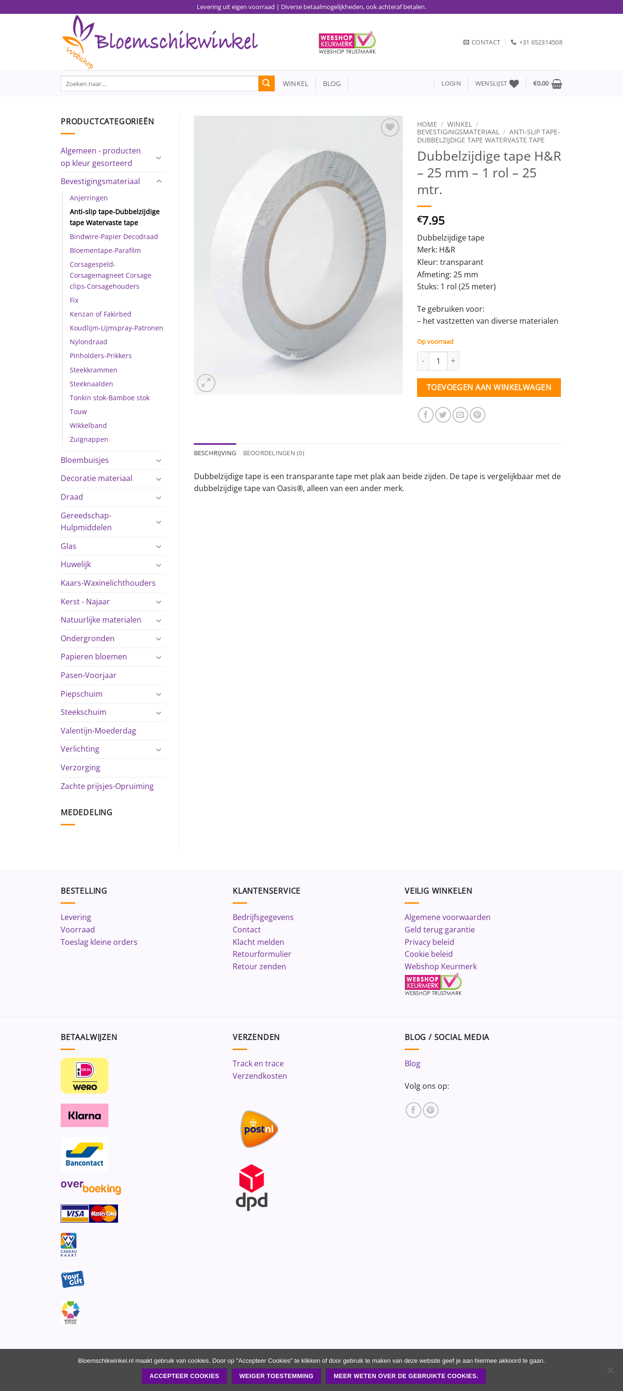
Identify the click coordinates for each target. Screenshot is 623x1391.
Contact (247, 929)
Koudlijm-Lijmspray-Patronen (116, 327)
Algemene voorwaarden (448, 917)
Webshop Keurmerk (441, 966)
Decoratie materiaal (96, 478)
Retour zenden (259, 966)
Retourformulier (262, 954)
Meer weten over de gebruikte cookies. (405, 1376)
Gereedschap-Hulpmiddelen (86, 521)
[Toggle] (159, 157)
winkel (292, 83)
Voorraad (78, 929)
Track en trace (258, 1063)
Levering (76, 917)
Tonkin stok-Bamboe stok (110, 397)
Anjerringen (89, 197)
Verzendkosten (260, 1076)
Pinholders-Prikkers (101, 355)
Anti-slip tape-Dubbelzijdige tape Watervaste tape (115, 217)
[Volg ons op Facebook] (413, 1110)
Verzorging (80, 767)
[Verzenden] (266, 84)
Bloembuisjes (85, 460)
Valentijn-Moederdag (98, 730)
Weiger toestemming (276, 1376)
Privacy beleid (429, 942)
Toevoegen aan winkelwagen (489, 387)
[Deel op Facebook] (426, 415)
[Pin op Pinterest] (477, 415)
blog (332, 83)
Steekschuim (84, 712)
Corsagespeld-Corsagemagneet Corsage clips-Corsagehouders (110, 275)
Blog (412, 1063)
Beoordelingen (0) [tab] (273, 453)
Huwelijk (76, 564)
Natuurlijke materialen (101, 619)
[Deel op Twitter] (443, 415)
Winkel (459, 124)
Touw (78, 411)
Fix (74, 300)
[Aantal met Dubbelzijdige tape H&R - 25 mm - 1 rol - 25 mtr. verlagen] (423, 361)
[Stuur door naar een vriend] (460, 415)
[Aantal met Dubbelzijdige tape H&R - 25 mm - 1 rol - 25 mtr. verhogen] (453, 361)
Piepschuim (82, 694)
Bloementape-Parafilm (105, 250)
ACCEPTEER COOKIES (184, 1376)
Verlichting (80, 749)
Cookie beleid (429, 954)
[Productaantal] (438, 361)
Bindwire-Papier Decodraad (114, 236)
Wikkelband (88, 425)
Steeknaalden (91, 383)
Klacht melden (258, 942)
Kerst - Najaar (85, 601)
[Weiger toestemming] (610, 1372)
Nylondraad (88, 341)
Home (427, 124)
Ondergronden (88, 638)
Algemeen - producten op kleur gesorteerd (101, 156)
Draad (72, 497)
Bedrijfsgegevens (263, 917)
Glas (68, 546)
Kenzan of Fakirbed (100, 313)
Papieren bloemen (94, 656)
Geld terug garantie (440, 929)
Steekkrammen (94, 369)
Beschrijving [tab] (215, 453)
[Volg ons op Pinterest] (431, 1110)
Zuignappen (89, 439)
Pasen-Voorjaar (89, 675)
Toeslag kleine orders (99, 942)
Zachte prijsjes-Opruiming (107, 786)
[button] (451, 83)
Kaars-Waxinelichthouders (108, 583)
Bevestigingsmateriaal (100, 181)
